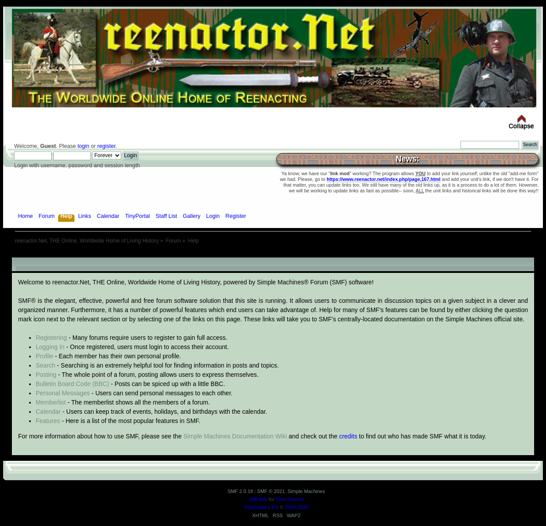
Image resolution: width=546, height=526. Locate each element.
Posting (46, 374)
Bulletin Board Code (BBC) (72, 383)
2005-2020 (296, 507)
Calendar (48, 411)
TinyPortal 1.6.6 (261, 507)
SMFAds (258, 499)
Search (45, 365)
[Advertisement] (273, 254)
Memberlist (51, 402)
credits (348, 436)
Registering (51, 337)
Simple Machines (306, 491)
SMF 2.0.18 (240, 491)
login (83, 146)
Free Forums (290, 499)
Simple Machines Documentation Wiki (235, 436)
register (106, 146)
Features (48, 420)
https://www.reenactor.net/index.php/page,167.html (383, 179)
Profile (44, 356)
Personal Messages (63, 393)
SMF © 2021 (271, 491)
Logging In (50, 346)
